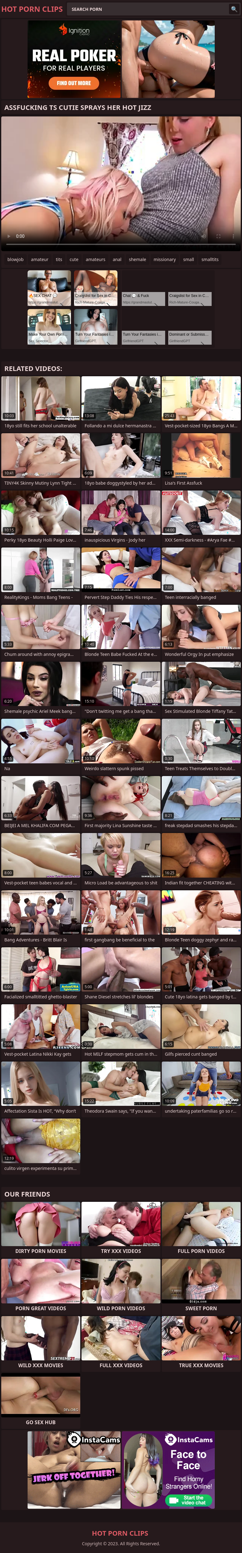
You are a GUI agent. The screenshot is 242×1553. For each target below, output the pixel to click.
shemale (137, 259)
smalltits (209, 259)
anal (117, 259)
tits (59, 259)
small (188, 259)
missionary (165, 259)
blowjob (15, 259)
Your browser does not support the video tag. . (121, 183)
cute (74, 259)
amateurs (95, 259)
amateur (39, 259)
